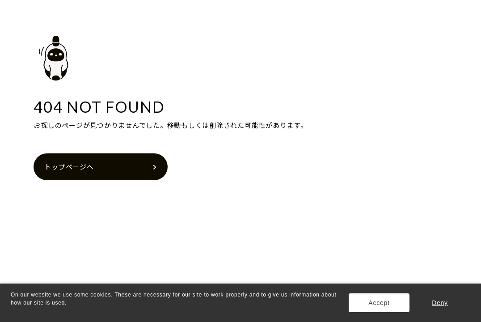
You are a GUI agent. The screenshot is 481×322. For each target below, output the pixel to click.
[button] (12, 311)
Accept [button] (378, 302)
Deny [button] (440, 302)
